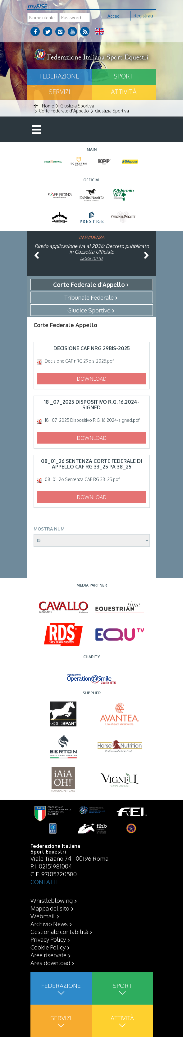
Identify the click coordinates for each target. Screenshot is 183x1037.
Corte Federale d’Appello (89, 284)
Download (92, 379)
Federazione (59, 76)
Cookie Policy (48, 947)
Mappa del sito (49, 908)
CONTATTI (44, 881)
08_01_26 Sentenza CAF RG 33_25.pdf (82, 479)
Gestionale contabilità (59, 931)
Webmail (42, 916)
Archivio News (49, 923)
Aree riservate (48, 955)
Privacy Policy (48, 939)
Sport (124, 76)
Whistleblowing (51, 900)
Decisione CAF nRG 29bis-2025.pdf (79, 361)
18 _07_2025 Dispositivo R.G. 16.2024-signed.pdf (92, 420)
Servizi (59, 92)
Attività (123, 92)
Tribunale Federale (89, 297)
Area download (50, 962)
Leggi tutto (91, 258)
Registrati (143, 15)
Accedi (114, 16)
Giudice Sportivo (89, 310)
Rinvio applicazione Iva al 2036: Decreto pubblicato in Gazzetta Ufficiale (91, 249)
